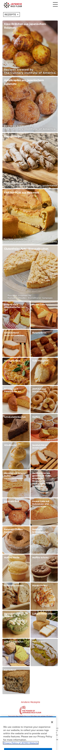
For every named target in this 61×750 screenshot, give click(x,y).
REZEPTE (11, 14)
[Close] (52, 728)
